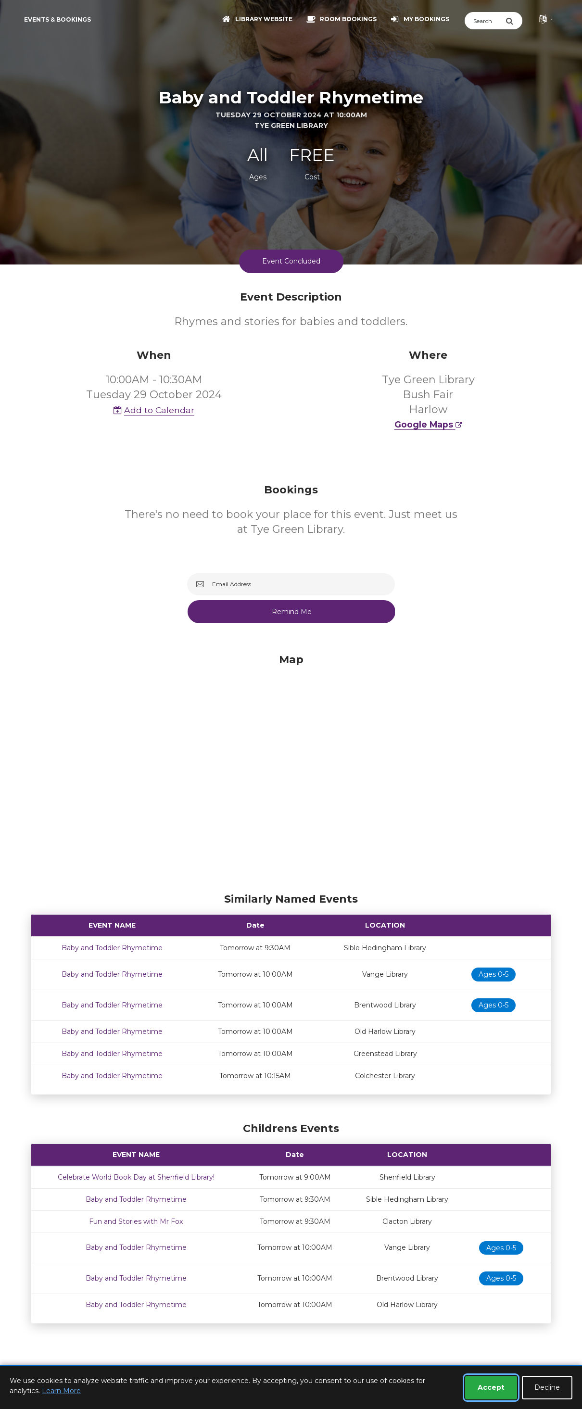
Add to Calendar (154, 410)
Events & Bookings (57, 19)
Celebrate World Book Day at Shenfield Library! (136, 1177)
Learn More (61, 1390)
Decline (547, 1387)
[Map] (291, 771)
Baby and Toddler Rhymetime (112, 948)
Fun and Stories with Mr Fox (136, 1221)
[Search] (485, 20)
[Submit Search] (514, 20)
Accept (491, 1387)
